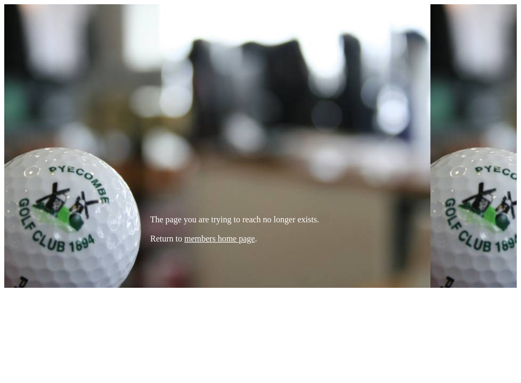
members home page (219, 238)
